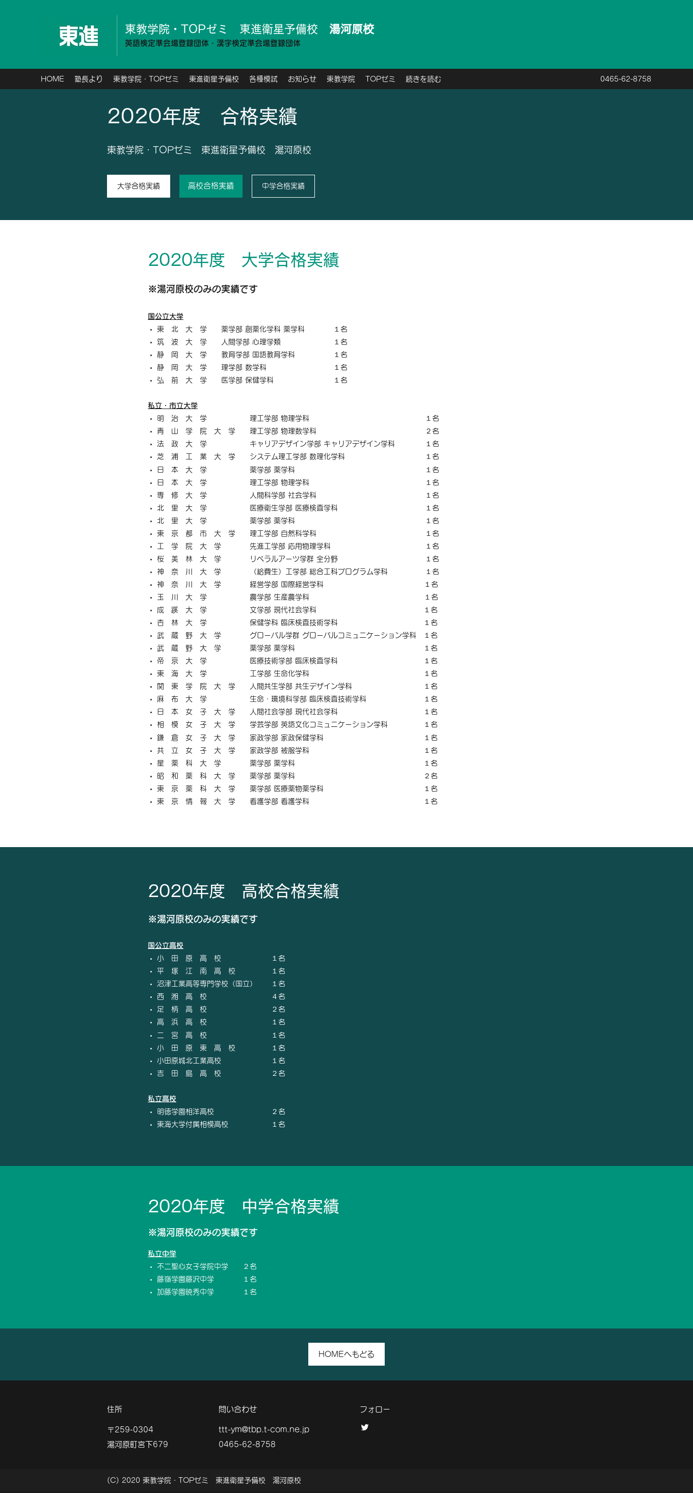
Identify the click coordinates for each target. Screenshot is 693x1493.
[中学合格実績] (283, 186)
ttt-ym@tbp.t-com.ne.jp (264, 1429)
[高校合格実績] (211, 186)
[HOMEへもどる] (346, 1354)
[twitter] (365, 1427)
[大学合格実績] (138, 186)
